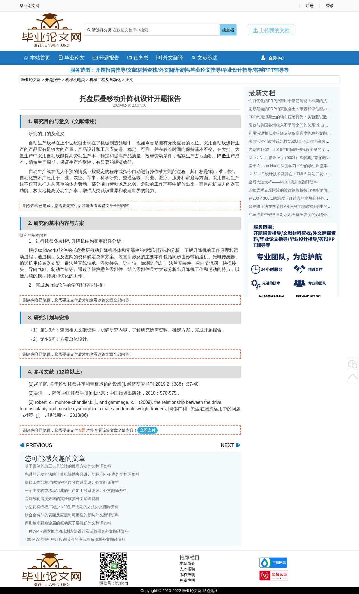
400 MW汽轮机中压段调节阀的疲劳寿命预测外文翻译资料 (75, 539)
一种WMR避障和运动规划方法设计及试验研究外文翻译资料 (77, 531)
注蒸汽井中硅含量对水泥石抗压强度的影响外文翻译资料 (297, 214)
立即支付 (147, 430)
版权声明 (187, 574)
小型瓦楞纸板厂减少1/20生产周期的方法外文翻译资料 (72, 507)
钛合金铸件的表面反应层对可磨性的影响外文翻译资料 (72, 515)
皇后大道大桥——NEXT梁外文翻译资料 (283, 182)
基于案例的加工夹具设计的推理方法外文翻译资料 (68, 466)
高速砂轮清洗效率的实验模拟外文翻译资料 (62, 498)
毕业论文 (71, 58)
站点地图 (210, 590)
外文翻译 (170, 58)
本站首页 (37, 58)
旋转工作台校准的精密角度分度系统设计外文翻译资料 (72, 482)
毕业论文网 (31, 79)
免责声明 (187, 580)
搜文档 (228, 30)
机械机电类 (75, 79)
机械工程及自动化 (105, 79)
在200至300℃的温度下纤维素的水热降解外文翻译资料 (296, 198)
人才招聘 (187, 569)
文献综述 (204, 58)
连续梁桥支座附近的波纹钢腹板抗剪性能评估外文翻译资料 (299, 190)
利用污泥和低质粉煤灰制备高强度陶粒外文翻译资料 (293, 133)
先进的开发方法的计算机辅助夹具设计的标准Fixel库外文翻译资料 (82, 474)
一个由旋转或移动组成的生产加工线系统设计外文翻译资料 (76, 490)
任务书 (138, 58)
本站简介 (187, 563)
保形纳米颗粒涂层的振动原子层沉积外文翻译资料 (68, 523)
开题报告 (106, 58)
